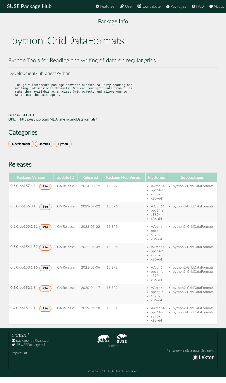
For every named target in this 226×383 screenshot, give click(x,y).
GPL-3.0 (27, 121)
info (45, 192)
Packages (176, 6)
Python (63, 150)
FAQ (198, 6)
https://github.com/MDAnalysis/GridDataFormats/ (58, 125)
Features (105, 6)
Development (21, 150)
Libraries (44, 150)
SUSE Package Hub (29, 6)
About (216, 6)
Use (126, 6)
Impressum (19, 359)
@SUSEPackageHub (29, 351)
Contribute (149, 6)
